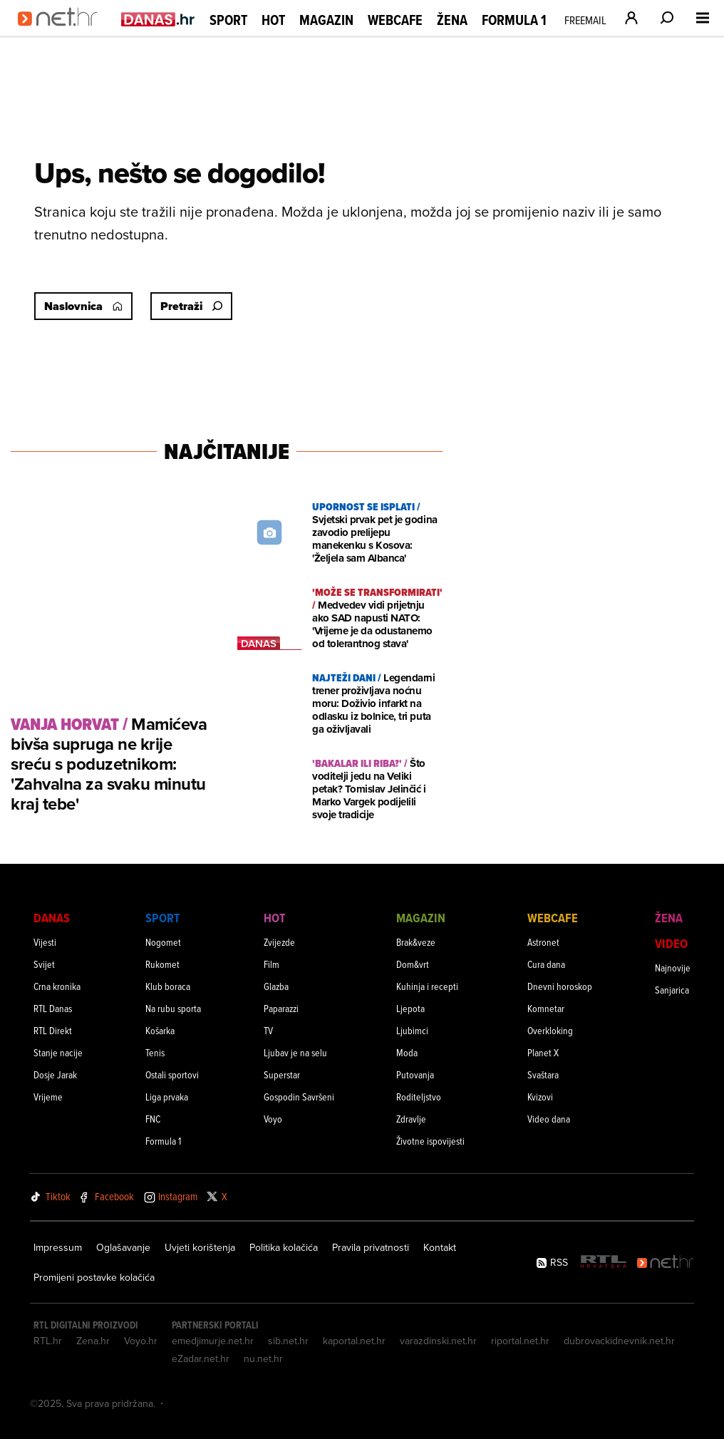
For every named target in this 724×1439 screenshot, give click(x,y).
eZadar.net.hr (200, 1358)
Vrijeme (48, 1096)
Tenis (155, 1052)
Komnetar (545, 1008)
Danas (51, 918)
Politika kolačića (283, 1247)
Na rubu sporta (173, 1008)
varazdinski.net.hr (438, 1341)
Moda (407, 1052)
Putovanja (415, 1074)
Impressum (57, 1247)
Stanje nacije (58, 1052)
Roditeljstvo (418, 1096)
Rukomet (162, 964)
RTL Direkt (52, 1030)
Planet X (543, 1052)
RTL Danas (52, 1008)
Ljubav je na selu (295, 1052)
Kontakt (439, 1247)
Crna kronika (57, 986)
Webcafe (395, 20)
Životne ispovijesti (430, 1140)
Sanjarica (672, 989)
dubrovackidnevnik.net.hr (619, 1341)
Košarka (160, 1030)
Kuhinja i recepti (427, 986)
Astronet (543, 942)
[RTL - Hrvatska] (604, 1263)
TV (268, 1030)
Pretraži (191, 306)
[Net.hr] (665, 1263)
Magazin (326, 20)
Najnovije (673, 967)
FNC (152, 1118)
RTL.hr (47, 1341)
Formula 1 (514, 20)
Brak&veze (415, 942)
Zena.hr (93, 1341)
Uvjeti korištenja (200, 1247)
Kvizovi (540, 1096)
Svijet (44, 964)
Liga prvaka (166, 1096)
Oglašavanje (123, 1247)
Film (271, 964)
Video (671, 943)
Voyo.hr (140, 1341)
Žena (452, 20)
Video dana (548, 1118)
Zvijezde (279, 942)
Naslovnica (83, 306)
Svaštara (543, 1074)
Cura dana (546, 964)
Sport (228, 20)
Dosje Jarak (55, 1074)
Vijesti (44, 942)
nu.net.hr (263, 1358)
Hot (273, 20)
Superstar (282, 1074)
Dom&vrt (412, 964)
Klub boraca (167, 986)
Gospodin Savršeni (299, 1096)
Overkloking (550, 1030)
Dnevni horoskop (559, 986)
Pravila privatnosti (370, 1247)
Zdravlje (411, 1118)
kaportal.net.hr (354, 1341)
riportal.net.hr (520, 1341)
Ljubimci (412, 1030)
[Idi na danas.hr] (158, 19)
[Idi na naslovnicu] (62, 33)
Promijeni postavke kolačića (94, 1277)
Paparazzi (281, 1008)
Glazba (276, 986)
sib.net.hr (288, 1341)
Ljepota (410, 1008)
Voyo (273, 1118)
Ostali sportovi (172, 1074)
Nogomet (163, 942)
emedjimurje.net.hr (213, 1341)
